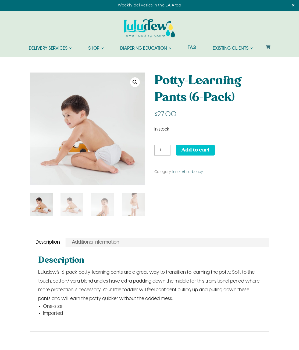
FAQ (192, 48)
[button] (135, 82)
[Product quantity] (162, 150)
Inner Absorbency (187, 172)
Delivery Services (48, 48)
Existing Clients (230, 48)
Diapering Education (143, 48)
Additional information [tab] (95, 242)
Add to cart (195, 150)
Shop (93, 48)
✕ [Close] (293, 5)
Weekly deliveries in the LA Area (149, 5)
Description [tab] (47, 242)
